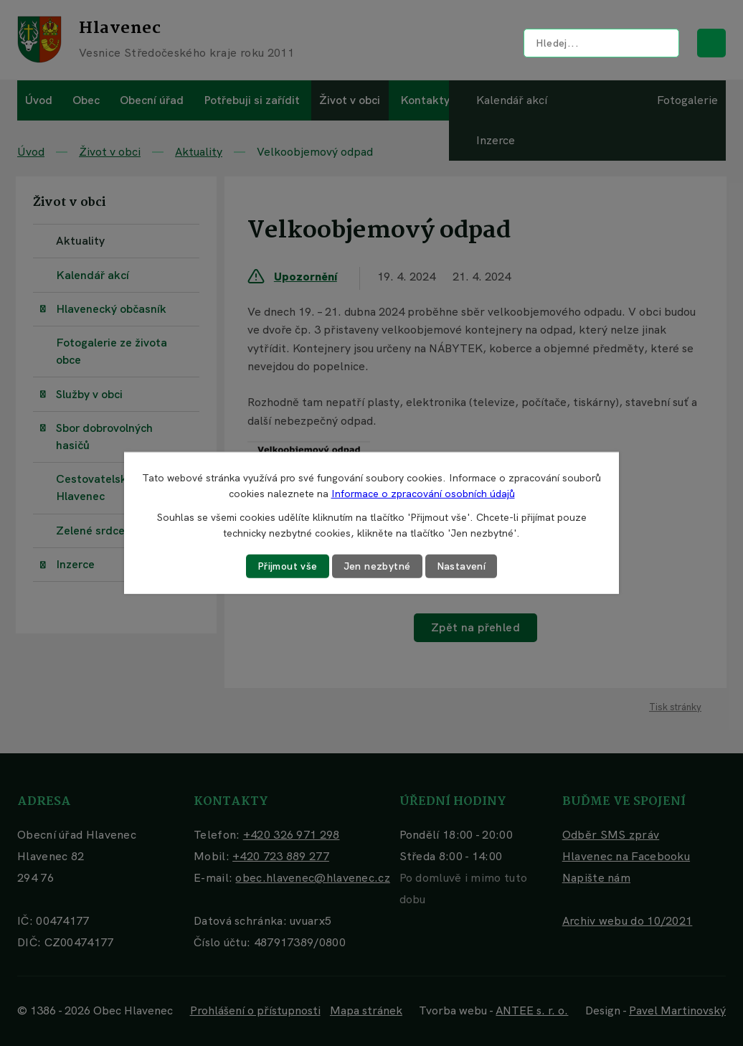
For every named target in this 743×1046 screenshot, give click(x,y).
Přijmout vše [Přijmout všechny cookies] (287, 566)
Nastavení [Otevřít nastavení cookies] (461, 566)
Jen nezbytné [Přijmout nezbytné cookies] (377, 566)
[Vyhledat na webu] (601, 43)
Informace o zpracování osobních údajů (423, 493)
